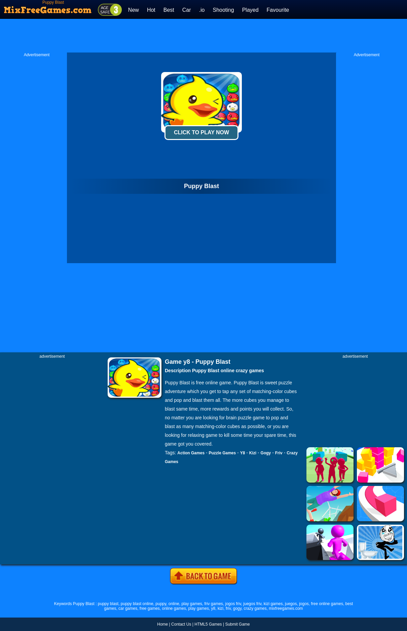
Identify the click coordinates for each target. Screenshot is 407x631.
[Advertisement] (203, 36)
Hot (151, 10)
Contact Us (181, 624)
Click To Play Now (201, 132)
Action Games (191, 453)
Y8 (242, 453)
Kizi (252, 453)
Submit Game (237, 624)
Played (250, 10)
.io (202, 10)
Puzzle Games (222, 453)
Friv (279, 453)
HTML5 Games (208, 624)
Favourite (278, 10)
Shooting (223, 10)
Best (168, 10)
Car (186, 10)
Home (162, 624)
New (133, 10)
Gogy (266, 453)
